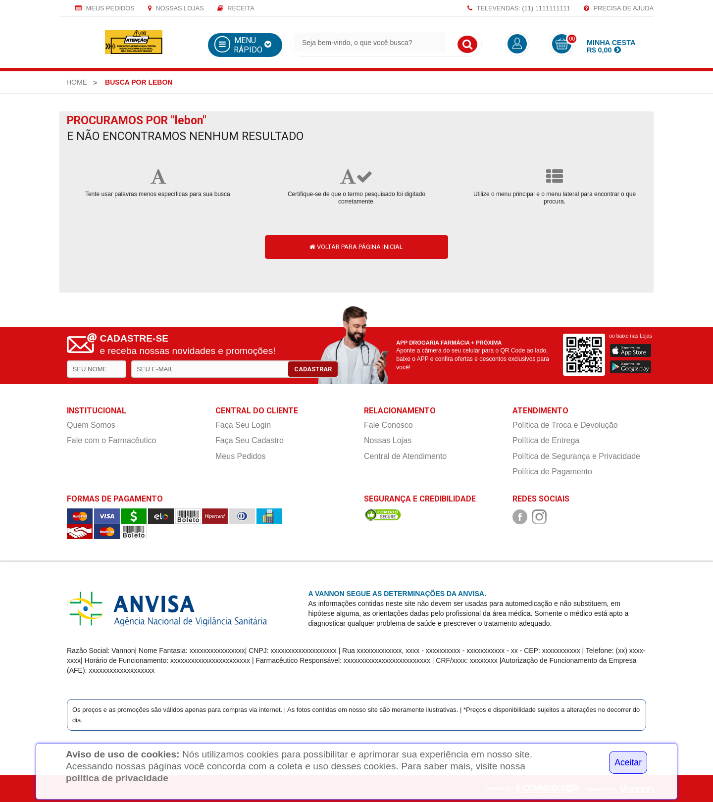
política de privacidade (117, 778)
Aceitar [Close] (628, 762)
